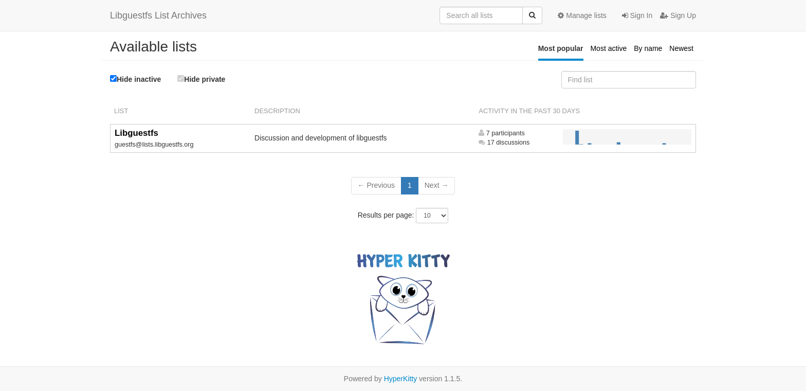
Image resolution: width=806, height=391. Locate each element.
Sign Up (678, 15)
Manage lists (582, 15)
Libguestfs (136, 133)
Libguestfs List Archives (158, 15)
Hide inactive (135, 79)
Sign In (637, 15)
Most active (608, 48)
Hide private (201, 79)
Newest (681, 48)
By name (648, 48)
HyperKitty (400, 379)
